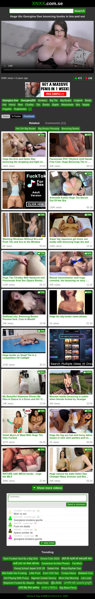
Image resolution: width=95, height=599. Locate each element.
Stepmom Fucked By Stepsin (18, 583)
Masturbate (67, 105)
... (30, 109)
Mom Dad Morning (69, 578)
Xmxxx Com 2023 (49, 558)
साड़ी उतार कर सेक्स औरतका (26, 563)
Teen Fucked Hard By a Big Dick (20, 558)
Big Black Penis (68, 587)
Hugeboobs (20, 109)
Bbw (20, 105)
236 (88, 78)
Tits (38, 105)
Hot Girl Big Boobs (26, 128)
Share (6, 116)
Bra (78, 105)
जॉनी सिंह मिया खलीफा (29, 587)
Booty (88, 100)
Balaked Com (85, 573)
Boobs (46, 105)
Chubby (29, 105)
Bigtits (55, 105)
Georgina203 (28, 100)
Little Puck (34, 573)
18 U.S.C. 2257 (60, 596)
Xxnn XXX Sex (51, 573)
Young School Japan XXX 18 (29, 568)
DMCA (46, 596)
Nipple (85, 105)
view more (47, 543)
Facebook (29, 116)
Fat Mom (77, 563)
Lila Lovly (86, 578)
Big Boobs (65, 100)
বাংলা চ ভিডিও (49, 587)
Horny (12, 105)
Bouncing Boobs (70, 128)
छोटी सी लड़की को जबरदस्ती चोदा (77, 558)
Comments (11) (55, 123)
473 (78, 78)
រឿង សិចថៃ (56, 583)
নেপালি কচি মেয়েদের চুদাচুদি (78, 583)
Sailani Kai (53, 568)
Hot (4, 105)
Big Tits (54, 100)
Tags (38, 596)
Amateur (42, 100)
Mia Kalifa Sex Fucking (14, 573)
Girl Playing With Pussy (16, 578)
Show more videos (47, 487)
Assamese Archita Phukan (56, 563)
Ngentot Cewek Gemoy (43, 578)
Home (30, 596)
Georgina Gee (10, 100)
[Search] (41, 11)
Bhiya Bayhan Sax (71, 568)
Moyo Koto (42, 583)
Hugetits (7, 109)
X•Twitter (16, 116)
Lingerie (78, 100)
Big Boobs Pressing (48, 128)
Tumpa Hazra (68, 573)
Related (34, 123)
